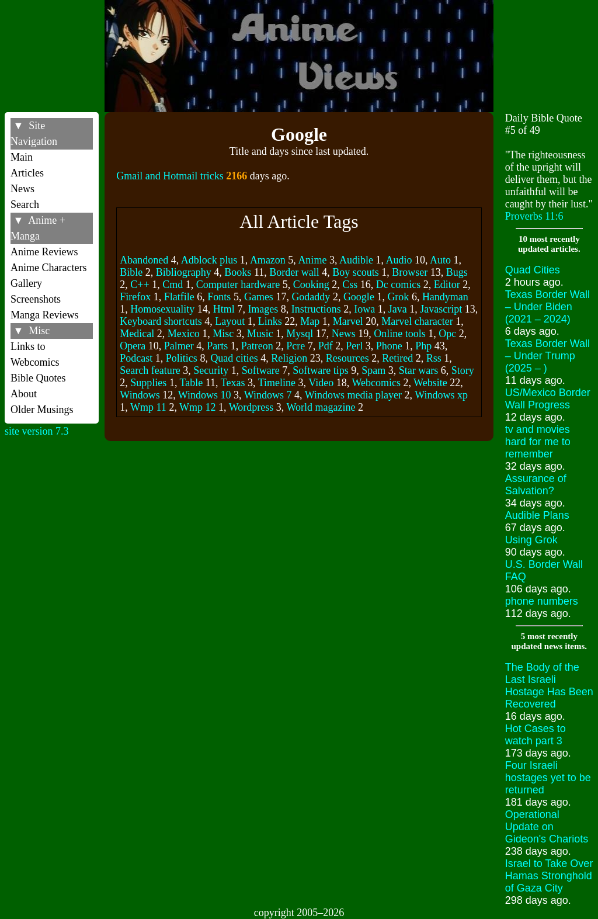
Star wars (418, 370)
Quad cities (234, 358)
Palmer (179, 346)
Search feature (150, 370)
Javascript (441, 309)
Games (258, 297)
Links (270, 321)
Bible (131, 272)
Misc (223, 333)
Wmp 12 (197, 407)
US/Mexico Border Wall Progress (547, 399)
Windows (139, 395)
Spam (373, 370)
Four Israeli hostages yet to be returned (548, 778)
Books (237, 272)
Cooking (311, 284)
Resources (347, 358)
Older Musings (42, 409)
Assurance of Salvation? (535, 485)
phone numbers (541, 601)
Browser (409, 272)
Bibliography (183, 272)
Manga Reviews (44, 315)
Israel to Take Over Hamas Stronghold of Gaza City (549, 876)
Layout (230, 321)
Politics (181, 358)
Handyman (445, 297)
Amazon (268, 260)
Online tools (400, 333)
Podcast (136, 358)
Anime (312, 260)
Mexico (184, 333)
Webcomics (376, 383)
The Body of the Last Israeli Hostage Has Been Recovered (549, 685)
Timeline (276, 383)
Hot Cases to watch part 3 (535, 735)
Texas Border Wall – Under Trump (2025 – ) (547, 356)
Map (309, 321)
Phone (389, 346)
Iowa (364, 309)
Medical (137, 333)
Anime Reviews (44, 252)
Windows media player (353, 395)
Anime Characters (48, 267)
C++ (139, 284)
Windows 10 (204, 395)
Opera (132, 346)
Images (263, 309)
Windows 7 (268, 395)
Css (349, 284)
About (24, 394)
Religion (289, 358)
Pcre (295, 346)
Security (210, 370)
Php (423, 346)
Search (25, 204)
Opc (447, 333)
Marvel (348, 321)
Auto (440, 260)
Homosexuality (162, 309)
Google (358, 297)
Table (191, 383)
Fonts (219, 297)
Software (261, 370)
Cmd (172, 284)
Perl (354, 346)
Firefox (135, 297)
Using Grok (531, 540)
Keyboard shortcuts (160, 321)
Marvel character (417, 321)
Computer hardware (238, 284)
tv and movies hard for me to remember (538, 442)
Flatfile (179, 297)
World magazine (320, 407)
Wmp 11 (148, 407)
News (22, 189)
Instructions (316, 309)
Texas (233, 383)
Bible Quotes (38, 378)
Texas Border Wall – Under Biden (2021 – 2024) (547, 307)
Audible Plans (537, 515)
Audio (398, 260)
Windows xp (441, 395)
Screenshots (36, 299)
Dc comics (398, 284)
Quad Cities (532, 270)
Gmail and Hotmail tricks (169, 176)
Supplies (148, 383)
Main (22, 157)
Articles (27, 173)
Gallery (26, 283)
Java (397, 309)
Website (430, 383)
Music (260, 333)
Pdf (325, 346)
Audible (356, 260)
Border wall (294, 272)
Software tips (320, 370)
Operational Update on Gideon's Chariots (547, 827)
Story (462, 370)
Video (320, 383)
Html (224, 309)
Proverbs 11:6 (534, 216)
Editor (447, 284)
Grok (398, 297)
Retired (397, 358)
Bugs (457, 272)
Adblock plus (209, 260)
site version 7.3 (37, 431)
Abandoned (144, 260)
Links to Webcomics (35, 354)
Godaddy (310, 297)
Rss (433, 358)
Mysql (299, 333)
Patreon (257, 346)
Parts (217, 346)
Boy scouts (355, 272)
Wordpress (251, 407)
